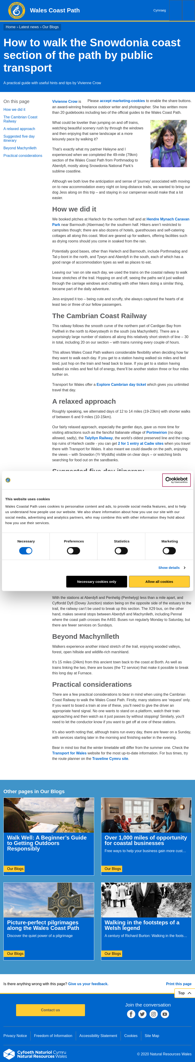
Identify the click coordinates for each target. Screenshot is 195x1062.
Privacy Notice (15, 1036)
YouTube (165, 1014)
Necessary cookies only (96, 582)
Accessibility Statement (98, 1036)
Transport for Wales (69, 753)
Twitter (142, 1014)
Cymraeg (159, 10)
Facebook (131, 1014)
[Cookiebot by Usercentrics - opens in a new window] (176, 480)
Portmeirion (156, 432)
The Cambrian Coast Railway (20, 119)
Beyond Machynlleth (20, 148)
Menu (188, 10)
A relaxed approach (19, 129)
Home (11, 27)
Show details (169, 568)
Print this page (179, 984)
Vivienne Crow (64, 101)
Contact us (50, 1010)
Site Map (152, 1036)
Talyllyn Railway (99, 438)
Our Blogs (50, 27)
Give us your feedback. (88, 984)
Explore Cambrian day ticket (121, 384)
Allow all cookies (159, 582)
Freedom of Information (53, 1036)
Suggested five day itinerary (19, 138)
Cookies (131, 1036)
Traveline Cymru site (110, 759)
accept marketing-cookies (122, 101)
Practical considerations (22, 156)
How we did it (14, 109)
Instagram (154, 1014)
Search (175, 10)
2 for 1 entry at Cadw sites (141, 443)
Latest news (29, 27)
